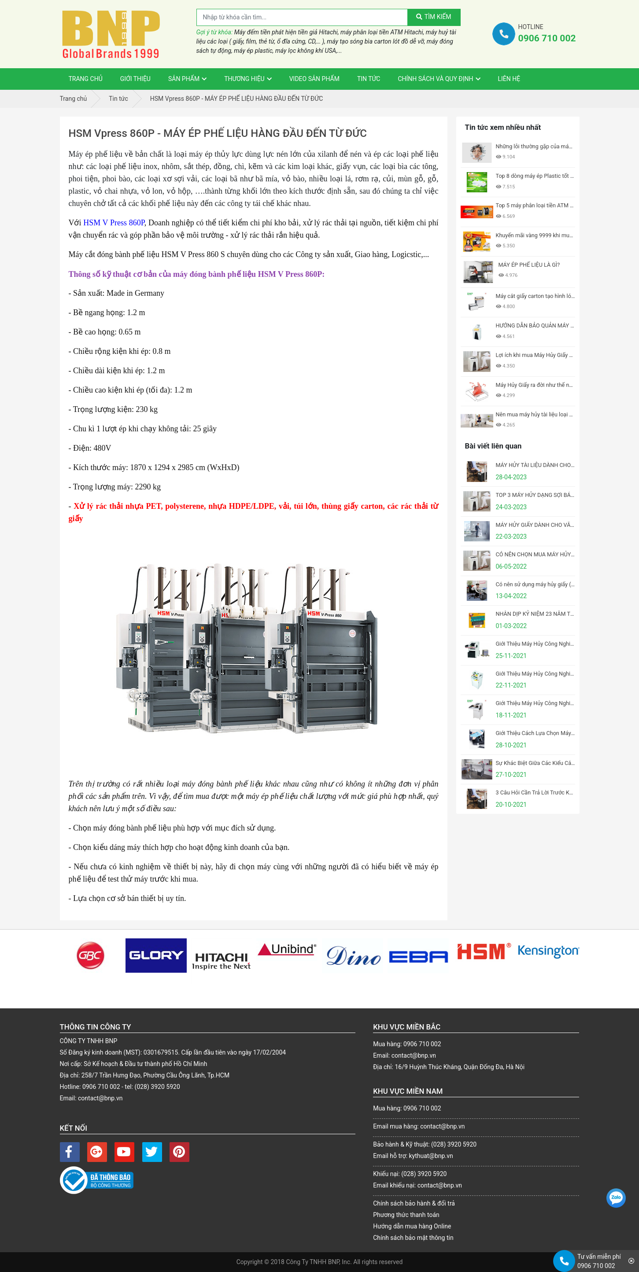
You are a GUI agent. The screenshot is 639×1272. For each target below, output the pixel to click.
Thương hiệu (244, 78)
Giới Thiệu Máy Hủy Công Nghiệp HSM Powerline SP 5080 (567, 643)
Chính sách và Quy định (435, 78)
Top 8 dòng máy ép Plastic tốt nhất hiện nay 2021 (556, 176)
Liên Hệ (509, 78)
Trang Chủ (86, 78)
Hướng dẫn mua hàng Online (412, 1226)
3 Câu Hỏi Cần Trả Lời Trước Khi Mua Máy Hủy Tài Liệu (562, 792)
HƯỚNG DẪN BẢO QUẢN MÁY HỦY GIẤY (545, 325)
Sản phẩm (183, 78)
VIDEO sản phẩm (314, 78)
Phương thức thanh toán (406, 1214)
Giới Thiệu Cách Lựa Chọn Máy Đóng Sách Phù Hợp (559, 733)
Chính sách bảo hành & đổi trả (414, 1203)
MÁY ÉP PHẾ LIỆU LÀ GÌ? (529, 264)
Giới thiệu (135, 78)
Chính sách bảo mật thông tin (413, 1237)
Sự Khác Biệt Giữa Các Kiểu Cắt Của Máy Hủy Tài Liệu (562, 763)
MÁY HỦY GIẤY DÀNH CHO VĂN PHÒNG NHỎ (552, 525)
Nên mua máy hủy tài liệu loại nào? (538, 414)
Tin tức (368, 78)
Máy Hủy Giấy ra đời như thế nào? (537, 385)
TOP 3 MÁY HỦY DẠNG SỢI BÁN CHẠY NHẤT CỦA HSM (564, 495)
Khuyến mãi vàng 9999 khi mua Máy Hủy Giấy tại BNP (562, 235)
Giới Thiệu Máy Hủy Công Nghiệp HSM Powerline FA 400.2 (567, 703)
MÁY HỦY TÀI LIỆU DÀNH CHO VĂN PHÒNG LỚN (556, 465)
